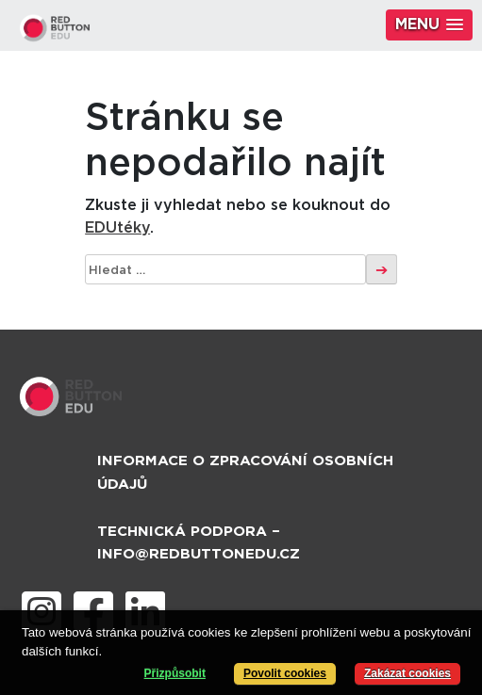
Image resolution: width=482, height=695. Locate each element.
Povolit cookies (284, 673)
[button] (429, 24)
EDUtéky (117, 227)
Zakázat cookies (407, 673)
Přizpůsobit (175, 673)
